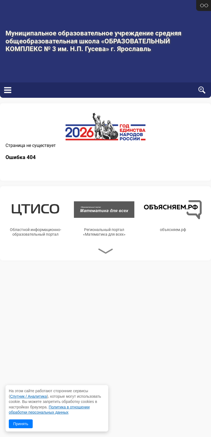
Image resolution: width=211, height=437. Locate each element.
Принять (20, 424)
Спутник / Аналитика (28, 396)
